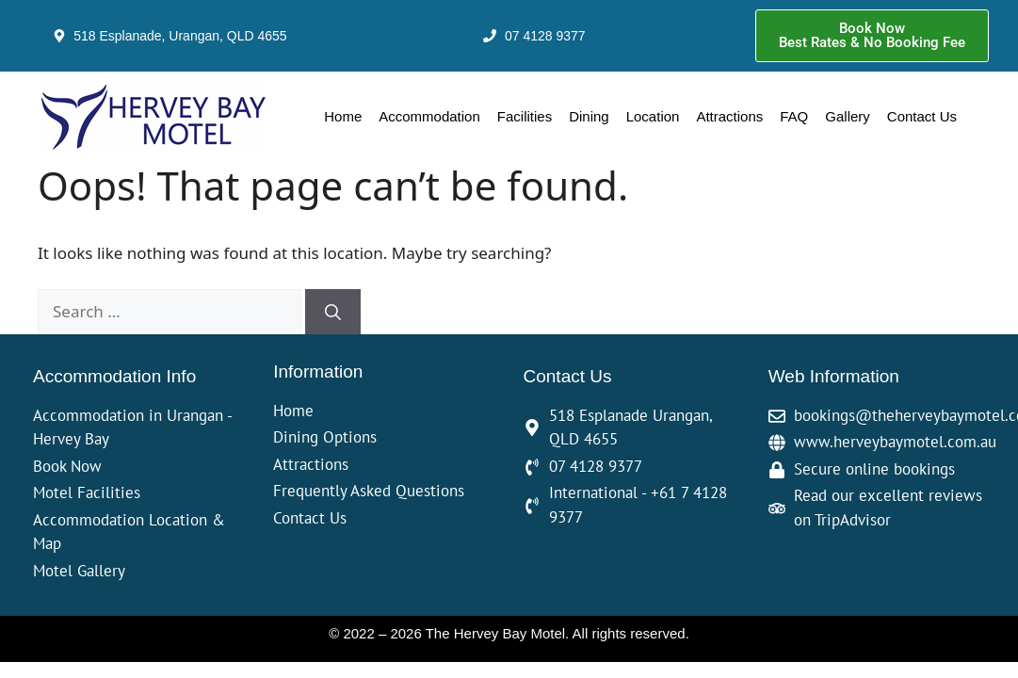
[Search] (333, 311)
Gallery (847, 116)
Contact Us (922, 116)
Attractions (729, 116)
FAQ (794, 116)
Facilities (524, 116)
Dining (589, 116)
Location (653, 116)
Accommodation (429, 116)
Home (343, 116)
